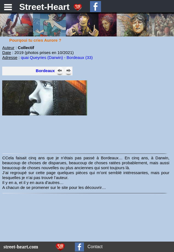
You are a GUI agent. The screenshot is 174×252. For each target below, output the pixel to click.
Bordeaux (45, 70)
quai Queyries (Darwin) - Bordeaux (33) (57, 57)
